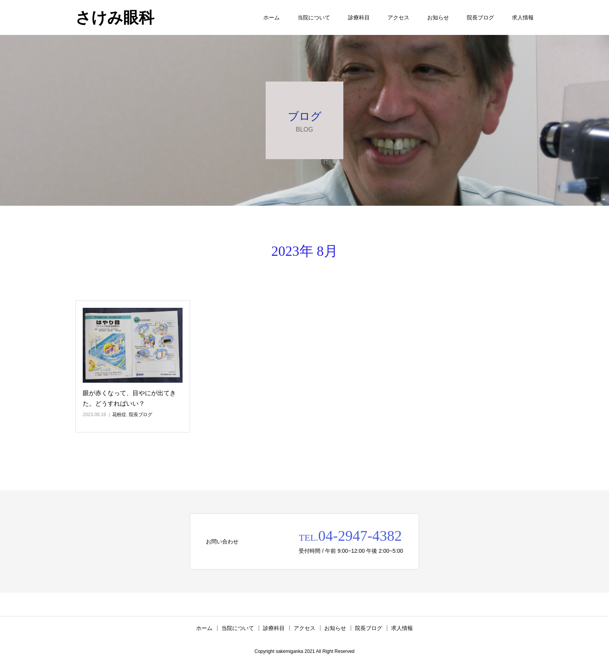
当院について (314, 17)
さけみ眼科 (114, 17)
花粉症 (119, 414)
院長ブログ (480, 17)
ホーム (271, 17)
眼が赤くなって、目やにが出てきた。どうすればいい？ (129, 398)
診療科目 (359, 17)
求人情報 (523, 17)
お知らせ (438, 17)
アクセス (398, 17)
